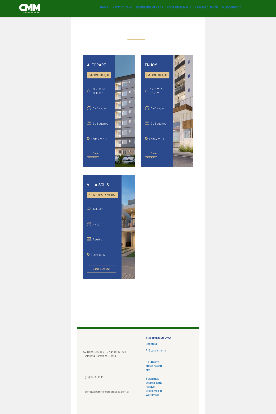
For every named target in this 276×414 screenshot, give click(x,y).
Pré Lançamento (156, 350)
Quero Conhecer (93, 155)
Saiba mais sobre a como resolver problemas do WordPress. (154, 386)
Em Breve (152, 343)
